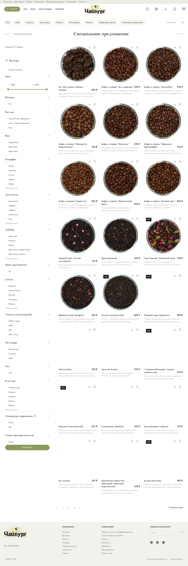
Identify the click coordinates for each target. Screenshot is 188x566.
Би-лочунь (64, 480)
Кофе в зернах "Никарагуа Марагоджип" (73, 145)
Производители (107, 550)
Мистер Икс (65, 369)
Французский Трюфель (71, 315)
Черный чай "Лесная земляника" (70, 259)
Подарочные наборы (107, 22)
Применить (27, 447)
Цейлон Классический (71, 426)
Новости (83, 1)
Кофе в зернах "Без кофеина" (117, 86)
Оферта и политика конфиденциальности (117, 532)
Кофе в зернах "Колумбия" (158, 86)
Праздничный (109, 258)
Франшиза (106, 546)
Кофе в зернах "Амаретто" (73, 201)
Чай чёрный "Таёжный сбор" (160, 258)
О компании (71, 1)
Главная (7, 34)
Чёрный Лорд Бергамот (157, 315)
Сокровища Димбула (112, 426)
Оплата (29, 1)
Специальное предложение (132, 22)
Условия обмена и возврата (112, 535)
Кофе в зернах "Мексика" (115, 144)
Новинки (59, 9)
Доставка (19, 1)
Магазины (39, 1)
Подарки (59, 22)
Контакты (8, 1)
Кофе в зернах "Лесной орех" (159, 201)
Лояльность (106, 542)
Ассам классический (112, 315)
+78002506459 (12, 546)
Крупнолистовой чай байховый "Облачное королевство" (112, 483)
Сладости (30, 22)
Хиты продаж (45, 9)
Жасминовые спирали (156, 426)
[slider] (8, 89)
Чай (25, 9)
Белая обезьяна (152, 480)
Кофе (32, 9)
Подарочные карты (54, 1)
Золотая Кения (109, 369)
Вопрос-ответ (107, 553)
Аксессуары (45, 22)
